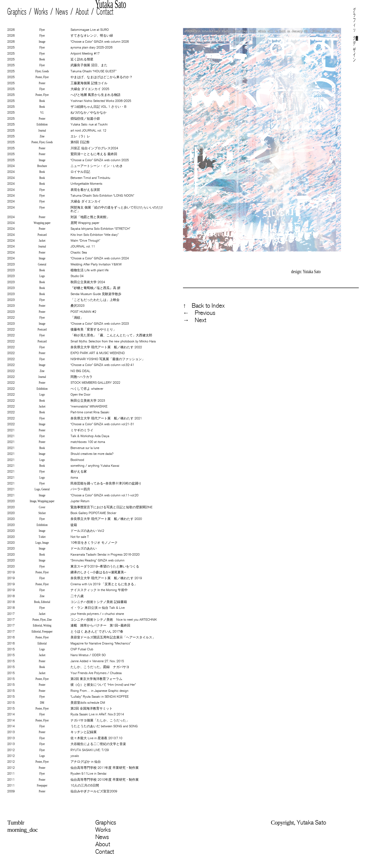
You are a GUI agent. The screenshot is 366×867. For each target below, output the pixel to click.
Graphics (16, 11)
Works (41, 11)
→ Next (194, 320)
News (62, 11)
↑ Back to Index (204, 305)
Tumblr (15, 822)
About (82, 11)
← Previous (199, 313)
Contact (105, 11)
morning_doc (22, 829)
